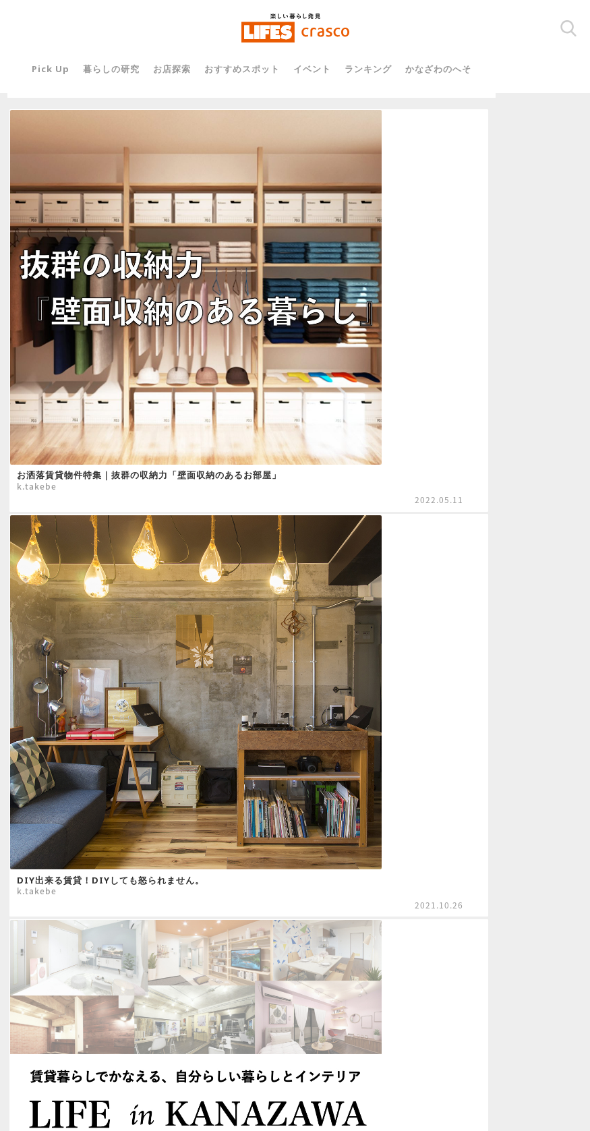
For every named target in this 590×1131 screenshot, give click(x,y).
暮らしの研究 (122, 69)
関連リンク (225, 1036)
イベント (324, 69)
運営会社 (166, 1036)
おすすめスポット (253, 69)
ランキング (379, 69)
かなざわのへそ (450, 69)
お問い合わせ (292, 1036)
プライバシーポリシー (381, 1036)
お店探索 (183, 69)
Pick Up (62, 69)
